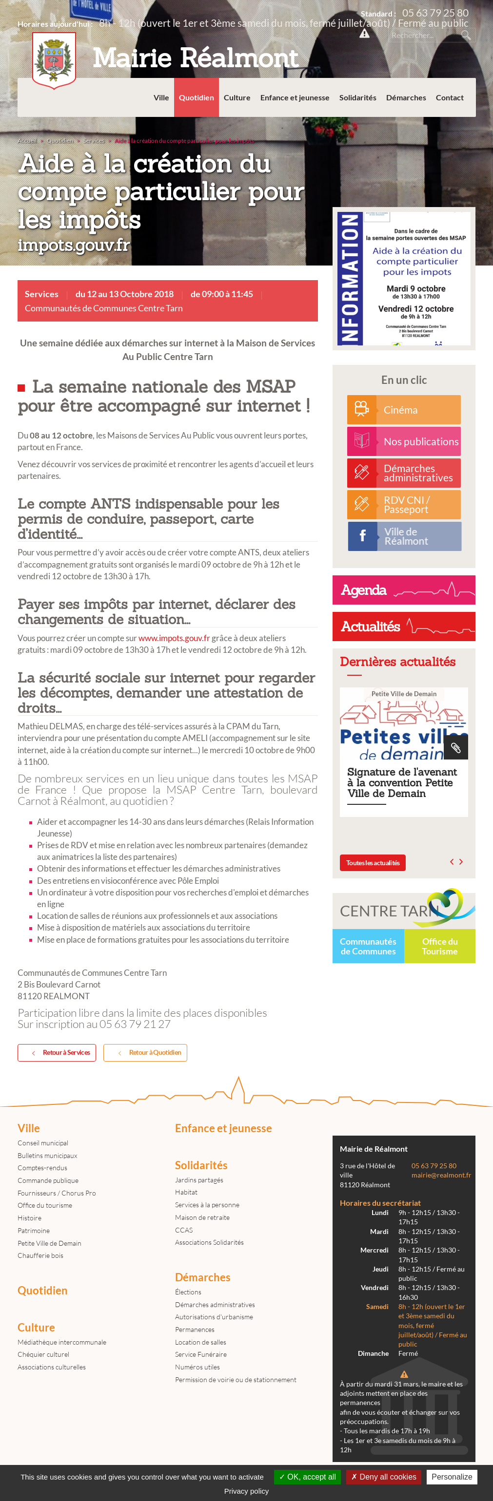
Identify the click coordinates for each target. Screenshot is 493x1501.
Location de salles (200, 1342)
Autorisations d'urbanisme (214, 1316)
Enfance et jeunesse (295, 97)
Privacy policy (246, 1491)
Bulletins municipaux (47, 1155)
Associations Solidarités (209, 1242)
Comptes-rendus (42, 1167)
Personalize (452, 1477)
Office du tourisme (45, 1205)
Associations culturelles (52, 1367)
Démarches (406, 97)
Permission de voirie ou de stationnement (235, 1379)
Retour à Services (59, 1053)
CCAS (184, 1230)
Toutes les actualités (372, 862)
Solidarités (357, 97)
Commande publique (48, 1180)
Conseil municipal (43, 1143)
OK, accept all (307, 1477)
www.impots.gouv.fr (174, 638)
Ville (161, 97)
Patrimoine (34, 1230)
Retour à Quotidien (148, 1053)
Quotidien (196, 97)
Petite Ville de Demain (49, 1243)
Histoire (29, 1218)
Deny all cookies (383, 1477)
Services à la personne (207, 1204)
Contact (450, 97)
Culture (237, 97)
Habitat (186, 1192)
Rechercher (466, 35)
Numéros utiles (197, 1367)
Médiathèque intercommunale (62, 1342)
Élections (188, 1292)
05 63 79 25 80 (435, 12)
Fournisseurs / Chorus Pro (57, 1193)
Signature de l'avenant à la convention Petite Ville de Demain (404, 752)
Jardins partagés (199, 1180)
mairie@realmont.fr (442, 1175)
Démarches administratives (215, 1304)
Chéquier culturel (43, 1354)
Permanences (195, 1329)
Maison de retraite (202, 1217)
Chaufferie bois (40, 1255)
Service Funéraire (201, 1354)
